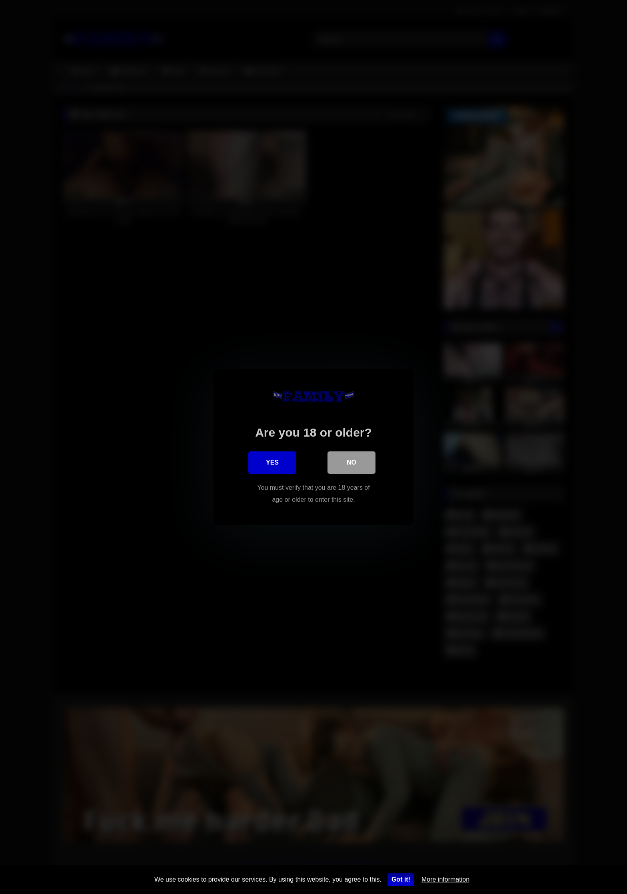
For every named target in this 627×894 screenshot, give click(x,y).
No (351, 462)
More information (445, 879)
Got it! (400, 879)
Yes (272, 462)
